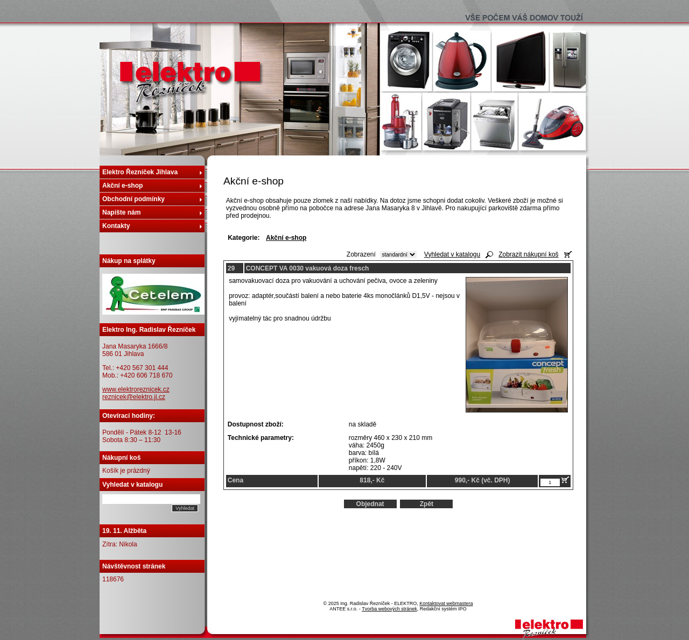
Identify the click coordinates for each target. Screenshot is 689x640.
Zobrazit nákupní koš (528, 254)
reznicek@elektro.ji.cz (133, 397)
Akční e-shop (122, 185)
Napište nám (121, 212)
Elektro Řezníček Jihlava (140, 172)
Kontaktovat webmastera (446, 603)
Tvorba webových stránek (389, 608)
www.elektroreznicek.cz (136, 389)
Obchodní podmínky (133, 199)
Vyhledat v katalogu (452, 254)
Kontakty (116, 226)
